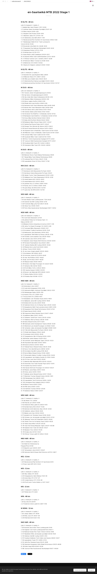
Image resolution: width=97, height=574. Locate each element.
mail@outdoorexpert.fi (16, 1)
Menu (93, 5)
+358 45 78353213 (27, 1)
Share (24, 554)
